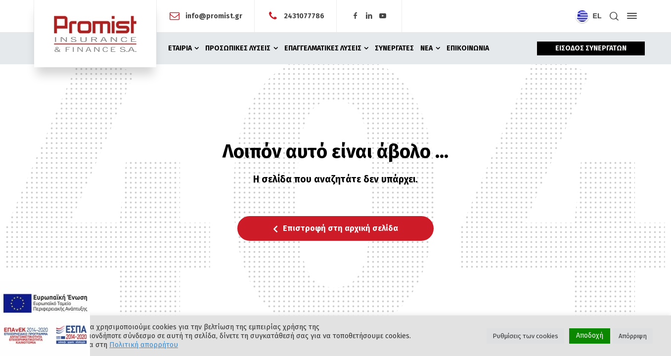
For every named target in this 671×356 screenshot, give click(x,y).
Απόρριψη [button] (633, 336)
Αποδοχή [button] (589, 335)
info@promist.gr (213, 15)
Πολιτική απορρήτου (143, 344)
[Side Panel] (630, 15)
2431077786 (304, 15)
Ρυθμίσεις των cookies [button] (525, 336)
